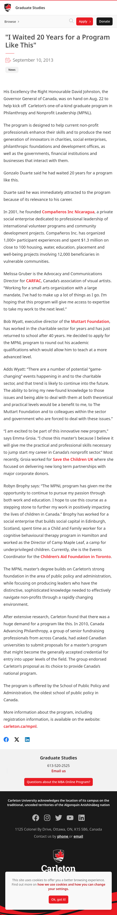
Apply (83, 21)
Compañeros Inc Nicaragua (68, 211)
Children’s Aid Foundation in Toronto (76, 556)
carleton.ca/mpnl (20, 726)
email (78, 836)
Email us (59, 770)
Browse (10, 21)
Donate (104, 21)
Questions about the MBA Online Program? (58, 782)
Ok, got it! (58, 899)
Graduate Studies (30, 8)
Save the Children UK (73, 459)
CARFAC (33, 280)
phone (63, 836)
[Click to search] (71, 21)
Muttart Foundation (90, 321)
